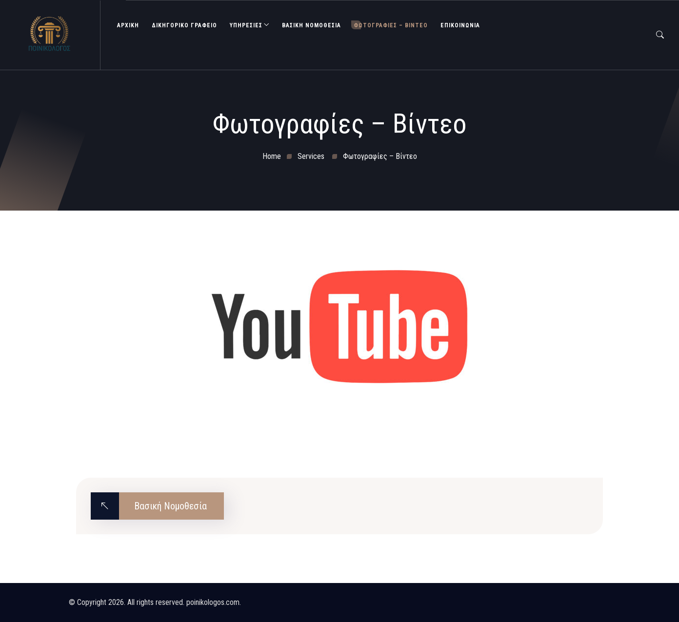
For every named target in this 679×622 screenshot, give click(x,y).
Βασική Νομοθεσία (311, 25)
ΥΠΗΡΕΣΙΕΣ (246, 25)
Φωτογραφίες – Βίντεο (391, 25)
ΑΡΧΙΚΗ (128, 25)
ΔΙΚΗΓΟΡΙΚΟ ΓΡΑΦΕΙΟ (184, 25)
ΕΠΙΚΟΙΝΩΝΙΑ (460, 25)
